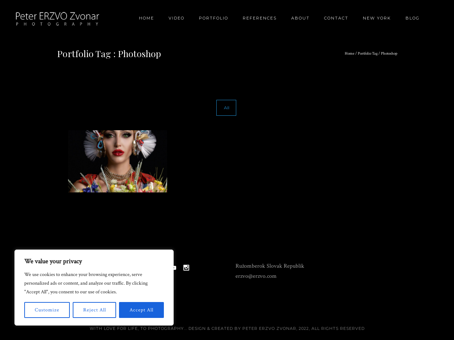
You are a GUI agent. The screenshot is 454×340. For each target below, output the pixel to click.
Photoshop (389, 53)
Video (176, 18)
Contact (336, 18)
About (300, 18)
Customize (47, 310)
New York (377, 18)
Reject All (94, 310)
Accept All (141, 310)
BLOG (413, 18)
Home (146, 18)
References (260, 18)
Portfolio (213, 18)
